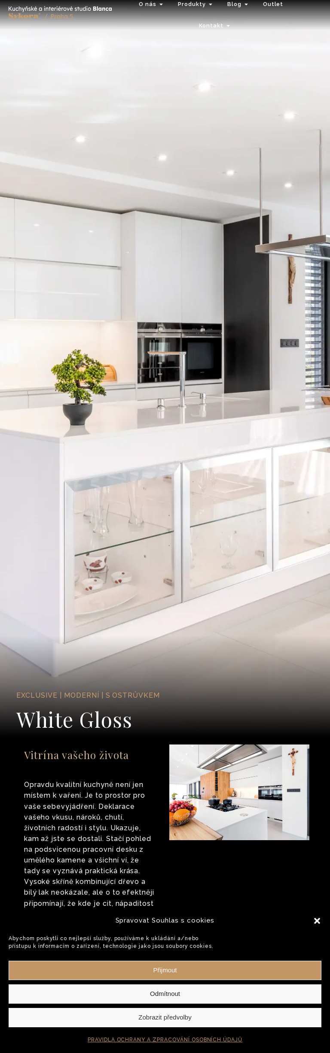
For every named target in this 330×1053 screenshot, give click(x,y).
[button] (317, 921)
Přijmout (165, 970)
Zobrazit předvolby (164, 1017)
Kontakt (211, 25)
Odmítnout (165, 993)
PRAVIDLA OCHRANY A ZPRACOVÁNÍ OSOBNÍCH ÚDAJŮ (165, 1040)
